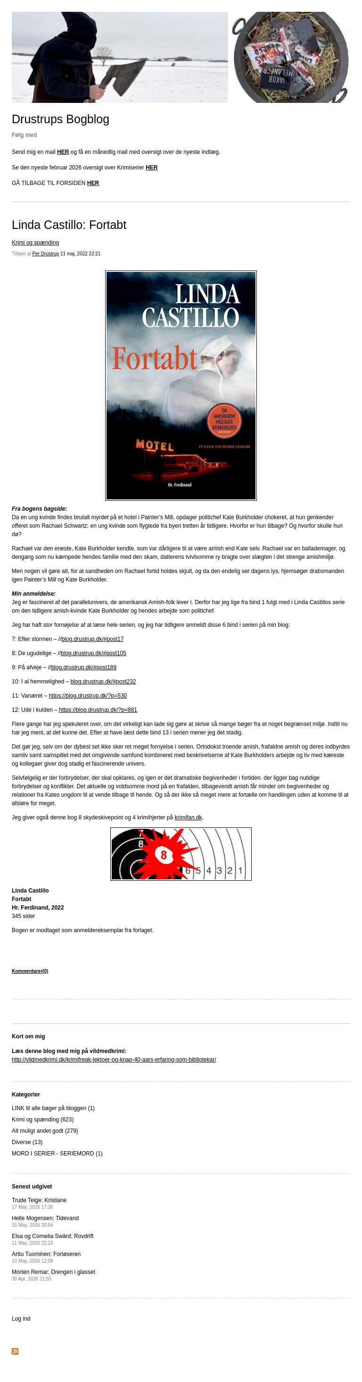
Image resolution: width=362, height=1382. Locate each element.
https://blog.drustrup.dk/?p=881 (98, 710)
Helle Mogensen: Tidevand (45, 1221)
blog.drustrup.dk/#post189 (83, 667)
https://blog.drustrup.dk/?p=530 (88, 695)
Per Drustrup (46, 253)
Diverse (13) (27, 1142)
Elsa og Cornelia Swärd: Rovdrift (52, 1239)
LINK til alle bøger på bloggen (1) (53, 1108)
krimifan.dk (188, 817)
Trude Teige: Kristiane (40, 1203)
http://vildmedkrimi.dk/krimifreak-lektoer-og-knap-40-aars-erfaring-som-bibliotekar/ (114, 1059)
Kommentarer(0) (30, 971)
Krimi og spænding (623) (43, 1119)
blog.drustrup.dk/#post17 (92, 639)
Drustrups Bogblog (60, 119)
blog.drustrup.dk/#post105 (93, 653)
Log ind (21, 1318)
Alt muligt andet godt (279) (45, 1131)
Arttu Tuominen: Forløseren (46, 1257)
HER (63, 152)
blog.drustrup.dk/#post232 (103, 681)
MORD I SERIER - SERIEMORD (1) (57, 1153)
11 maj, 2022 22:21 (80, 253)
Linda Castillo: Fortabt (69, 224)
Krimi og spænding (35, 242)
